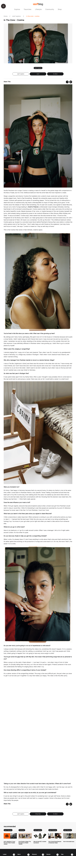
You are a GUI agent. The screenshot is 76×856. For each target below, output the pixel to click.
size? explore (16, 16)
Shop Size (38, 814)
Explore (17, 9)
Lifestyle (38, 9)
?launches (27, 9)
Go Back (55, 74)
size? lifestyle (8, 830)
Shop (60, 9)
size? (38, 74)
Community (49, 9)
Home (5, 16)
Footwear (21, 830)
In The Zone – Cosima (32, 16)
